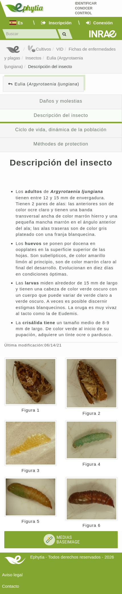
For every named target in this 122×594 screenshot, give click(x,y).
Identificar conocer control (86, 8)
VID (59, 49)
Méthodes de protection (60, 143)
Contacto (10, 586)
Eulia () (47, 84)
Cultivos (39, 49)
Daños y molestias (60, 100)
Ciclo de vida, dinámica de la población (61, 129)
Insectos (33, 57)
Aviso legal (12, 574)
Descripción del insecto (50, 66)
